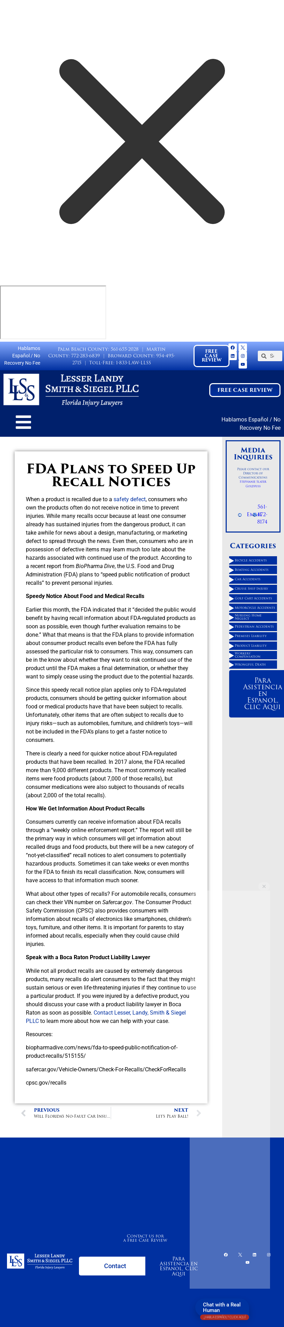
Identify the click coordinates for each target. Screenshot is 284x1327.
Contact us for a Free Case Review (145, 1238)
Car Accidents (248, 579)
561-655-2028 (125, 349)
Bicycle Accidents (251, 560)
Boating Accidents (252, 569)
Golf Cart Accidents (253, 598)
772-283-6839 (85, 355)
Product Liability (251, 645)
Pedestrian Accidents (254, 626)
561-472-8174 (262, 514)
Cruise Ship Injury (251, 588)
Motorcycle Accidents (255, 607)
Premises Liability (251, 636)
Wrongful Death (250, 664)
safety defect (130, 499)
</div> (53, 312)
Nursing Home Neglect (248, 617)
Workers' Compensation (248, 655)
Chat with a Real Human (224, 1309)
